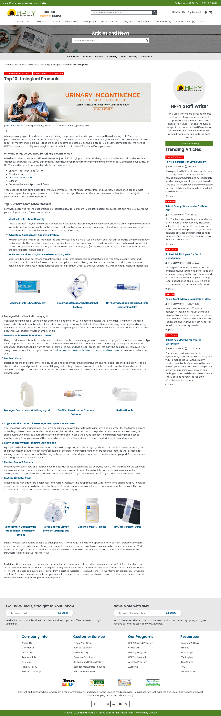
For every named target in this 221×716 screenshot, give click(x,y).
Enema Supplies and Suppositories (49, 73)
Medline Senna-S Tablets (92, 526)
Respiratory (71, 21)
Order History (80, 652)
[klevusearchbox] (154, 12)
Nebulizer (170, 294)
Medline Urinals (124, 410)
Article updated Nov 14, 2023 (74, 125)
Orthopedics (89, 21)
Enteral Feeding (109, 21)
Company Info (34, 636)
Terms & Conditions (84, 657)
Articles (185, 647)
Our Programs (140, 636)
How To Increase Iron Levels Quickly (185, 162)
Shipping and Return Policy (88, 662)
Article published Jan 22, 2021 (41, 125)
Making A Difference (174, 157)
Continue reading (189, 143)
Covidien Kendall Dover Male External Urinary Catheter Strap (86, 350)
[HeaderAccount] (194, 12)
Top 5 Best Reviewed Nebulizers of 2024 (188, 299)
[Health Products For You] (22, 12)
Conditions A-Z (147, 56)
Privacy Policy (29, 666)
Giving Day (134, 647)
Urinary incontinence (20, 177)
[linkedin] (114, 704)
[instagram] (106, 704)
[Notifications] (205, 12)
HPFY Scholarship (137, 657)
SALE (202, 21)
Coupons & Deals (190, 643)
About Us (27, 643)
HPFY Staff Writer (14, 125)
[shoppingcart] (210, 12)
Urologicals (41, 21)
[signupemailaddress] (30, 613)
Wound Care (23, 21)
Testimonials (29, 657)
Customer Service (89, 636)
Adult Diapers (172, 249)
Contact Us (178, 12)
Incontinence (145, 21)
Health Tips (187, 652)
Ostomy (56, 21)
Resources (189, 636)
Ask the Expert (189, 671)
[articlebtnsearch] (110, 45)
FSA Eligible (187, 657)
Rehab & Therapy (185, 21)
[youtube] (122, 704)
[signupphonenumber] (138, 613)
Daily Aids (128, 21)
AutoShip (133, 666)
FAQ (183, 666)
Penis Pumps (171, 335)
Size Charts (187, 662)
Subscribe (63, 613)
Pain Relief (170, 201)
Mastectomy (164, 21)
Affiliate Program (137, 662)
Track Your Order (83, 643)
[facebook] (99, 704)
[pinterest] (130, 704)
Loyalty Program (137, 652)
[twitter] (91, 704)
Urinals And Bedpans (14, 73)
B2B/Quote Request (84, 671)
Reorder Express (82, 647)
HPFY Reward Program (140, 643)
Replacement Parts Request (89, 666)
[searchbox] (124, 12)
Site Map (26, 662)
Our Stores (28, 652)
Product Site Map (31, 671)
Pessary (28, 73)
